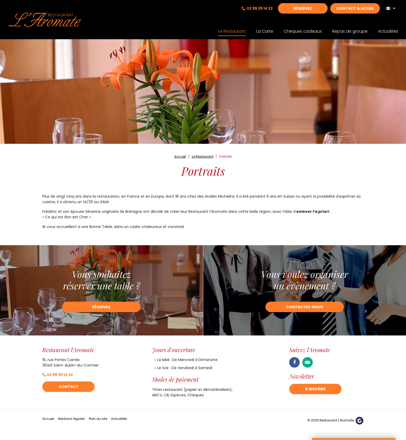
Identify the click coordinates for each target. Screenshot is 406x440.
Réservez (303, 12)
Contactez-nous (304, 307)
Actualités (388, 27)
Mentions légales (71, 418)
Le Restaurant (232, 27)
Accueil (48, 418)
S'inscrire (315, 389)
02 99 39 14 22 (260, 12)
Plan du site (98, 418)
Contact (68, 386)
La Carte (264, 27)
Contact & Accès (355, 12)
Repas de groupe (350, 27)
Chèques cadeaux (303, 27)
